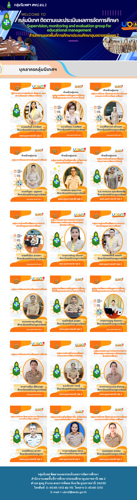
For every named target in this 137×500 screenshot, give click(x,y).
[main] (38, 69)
